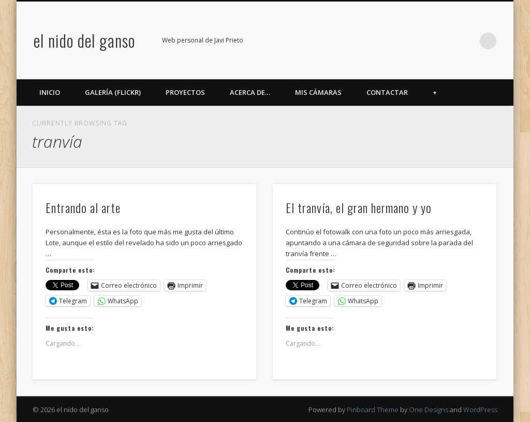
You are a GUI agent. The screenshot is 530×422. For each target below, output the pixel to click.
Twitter (403, 41)
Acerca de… (250, 92)
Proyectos (185, 92)
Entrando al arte (83, 207)
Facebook (382, 41)
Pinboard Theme (373, 409)
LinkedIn (467, 41)
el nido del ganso (84, 40)
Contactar (387, 92)
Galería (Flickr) (113, 92)
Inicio (49, 92)
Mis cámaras (318, 92)
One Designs (428, 409)
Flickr (424, 41)
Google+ (445, 41)
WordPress (480, 409)
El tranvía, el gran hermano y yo (359, 207)
